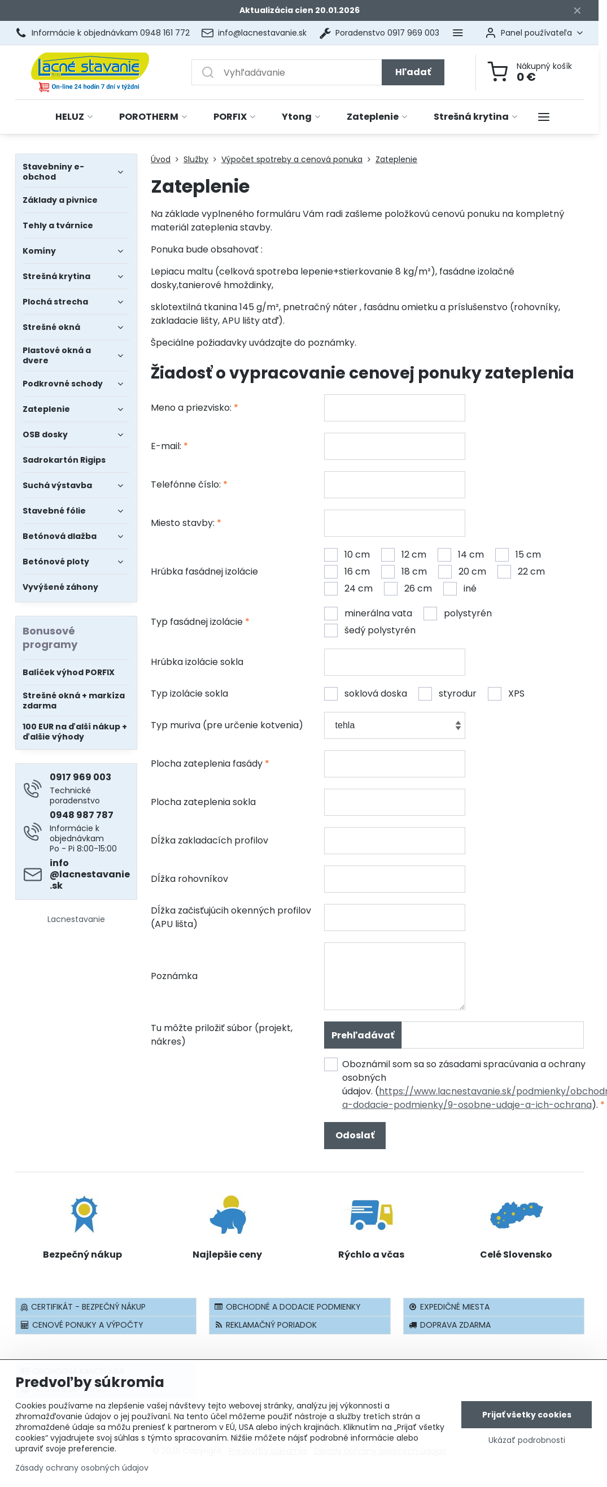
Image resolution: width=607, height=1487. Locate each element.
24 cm (348, 588)
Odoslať (354, 1135)
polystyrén (457, 613)
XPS (506, 694)
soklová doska (365, 694)
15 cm (518, 555)
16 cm (347, 572)
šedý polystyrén (370, 630)
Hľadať (413, 72)
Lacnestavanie (76, 919)
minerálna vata (368, 613)
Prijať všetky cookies (526, 1414)
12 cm (403, 555)
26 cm (408, 588)
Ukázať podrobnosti (526, 1440)
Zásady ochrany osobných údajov (82, 1467)
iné (460, 588)
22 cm (521, 572)
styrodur (447, 694)
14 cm (461, 555)
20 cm (462, 572)
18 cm (404, 572)
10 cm (347, 555)
